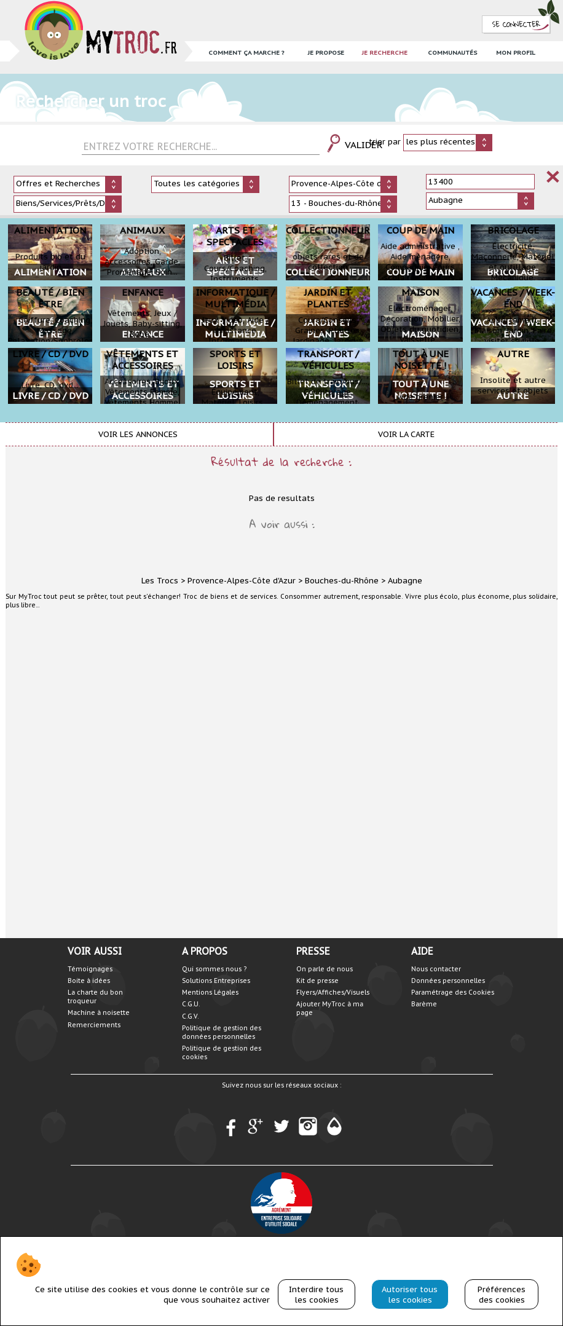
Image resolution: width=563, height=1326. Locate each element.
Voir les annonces (138, 434)
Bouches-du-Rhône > (345, 580)
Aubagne (405, 580)
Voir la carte (406, 434)
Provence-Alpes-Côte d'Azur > (244, 580)
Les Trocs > (163, 580)
